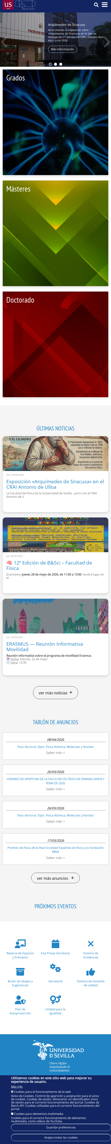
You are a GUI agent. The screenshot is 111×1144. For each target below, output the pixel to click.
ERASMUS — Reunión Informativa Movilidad (44, 646)
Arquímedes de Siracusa (66, 24)
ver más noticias (55, 692)
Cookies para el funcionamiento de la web (42, 1092)
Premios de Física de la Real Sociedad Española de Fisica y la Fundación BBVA (55, 850)
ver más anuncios (55, 878)
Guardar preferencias (61, 1128)
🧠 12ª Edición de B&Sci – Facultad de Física (49, 565)
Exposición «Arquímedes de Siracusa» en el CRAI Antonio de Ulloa (55, 484)
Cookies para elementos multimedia (38, 1114)
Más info (17, 1087)
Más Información (62, 49)
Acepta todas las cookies (61, 1138)
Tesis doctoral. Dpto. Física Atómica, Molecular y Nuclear (55, 747)
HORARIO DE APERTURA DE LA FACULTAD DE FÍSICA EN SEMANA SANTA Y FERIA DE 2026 (55, 781)
